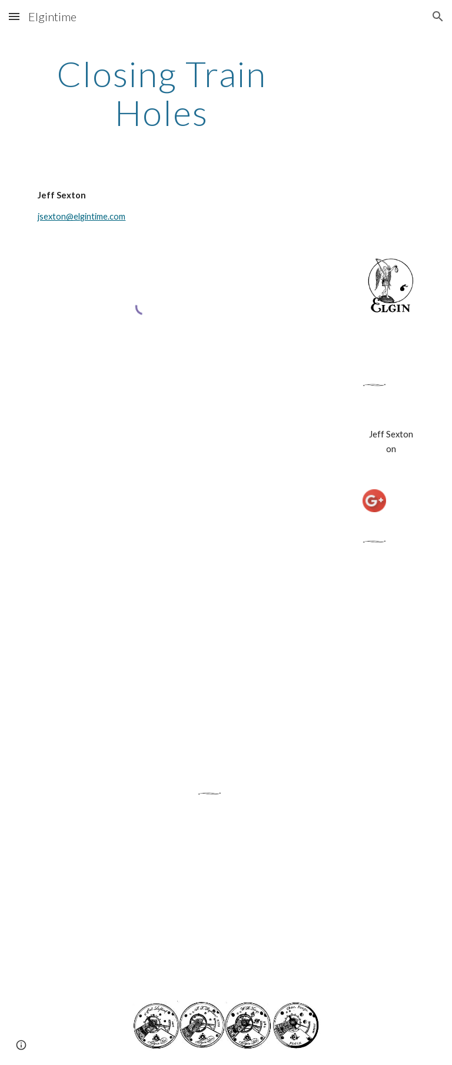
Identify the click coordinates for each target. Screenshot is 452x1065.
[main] (161, 93)
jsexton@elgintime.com (81, 216)
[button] (14, 16)
